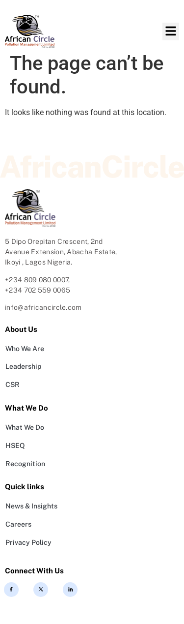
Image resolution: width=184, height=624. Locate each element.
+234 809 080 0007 (36, 280)
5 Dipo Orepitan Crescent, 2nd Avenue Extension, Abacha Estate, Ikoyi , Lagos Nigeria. (61, 252)
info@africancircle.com (43, 307)
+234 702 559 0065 (37, 290)
